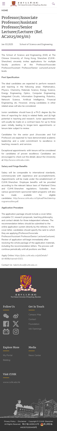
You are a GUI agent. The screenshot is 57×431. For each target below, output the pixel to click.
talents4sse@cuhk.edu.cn (25, 265)
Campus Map (35, 314)
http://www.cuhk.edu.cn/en (16, 160)
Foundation (34, 324)
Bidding (6, 360)
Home (5, 10)
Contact (32, 319)
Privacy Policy (10, 421)
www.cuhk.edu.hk (11, 382)
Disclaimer (22, 421)
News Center (35, 355)
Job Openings (35, 328)
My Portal (7, 355)
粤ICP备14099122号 (30, 424)
